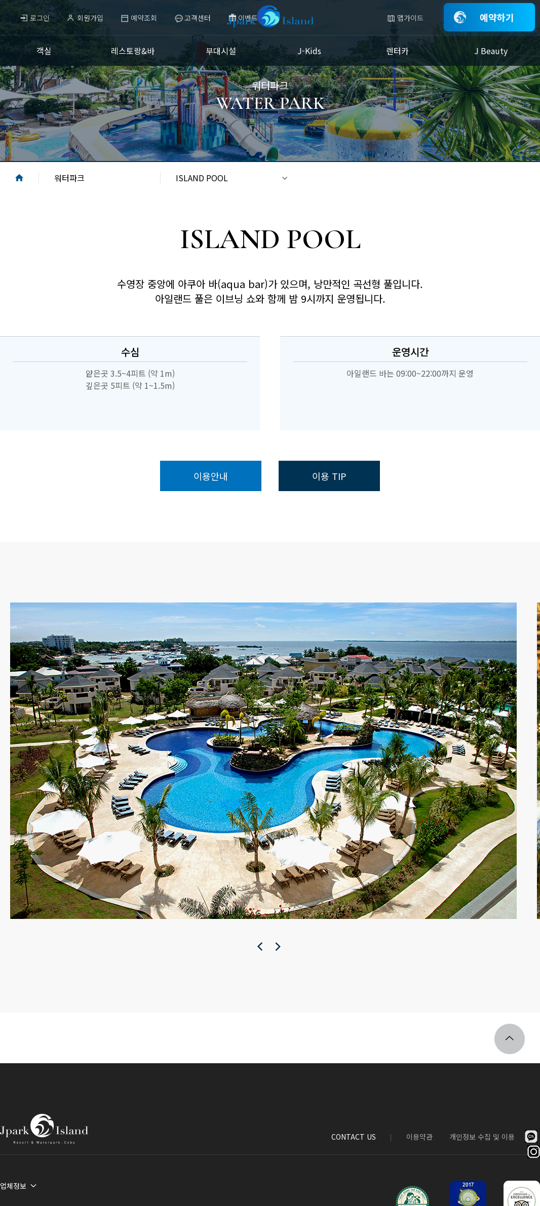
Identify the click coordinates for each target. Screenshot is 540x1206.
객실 (44, 51)
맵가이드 (410, 18)
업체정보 (13, 1186)
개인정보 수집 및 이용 (482, 1137)
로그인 (40, 18)
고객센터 (197, 18)
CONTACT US (353, 1137)
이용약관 (419, 1137)
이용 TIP (329, 476)
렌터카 (397, 51)
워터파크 (69, 178)
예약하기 (497, 17)
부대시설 (221, 51)
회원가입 (90, 18)
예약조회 (144, 18)
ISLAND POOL (202, 178)
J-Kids (309, 51)
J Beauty (491, 51)
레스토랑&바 (133, 51)
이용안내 (211, 476)
